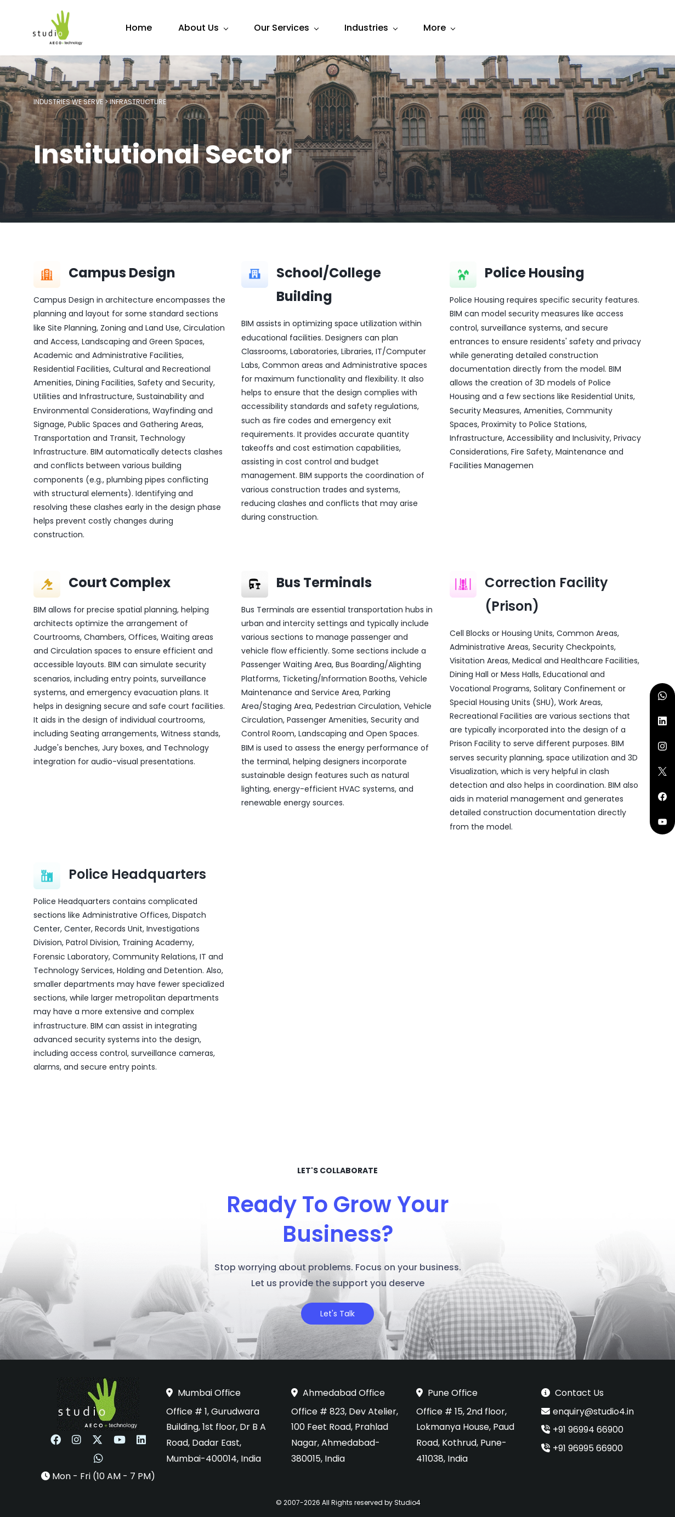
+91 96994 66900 (588, 1426)
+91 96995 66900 (588, 1445)
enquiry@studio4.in (593, 1407)
